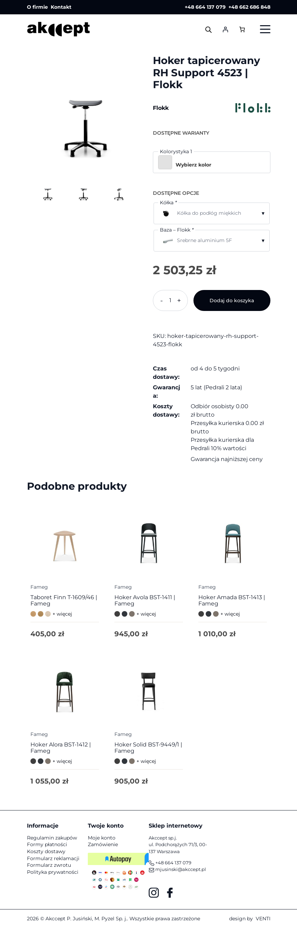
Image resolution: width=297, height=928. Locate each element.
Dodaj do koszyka (232, 300)
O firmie (37, 7)
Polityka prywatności (52, 872)
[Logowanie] (225, 29)
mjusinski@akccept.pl (177, 869)
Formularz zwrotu (49, 865)
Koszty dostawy (46, 851)
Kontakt (61, 7)
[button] (211, 162)
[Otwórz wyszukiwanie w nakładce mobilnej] (208, 29)
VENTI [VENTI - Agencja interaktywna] (263, 918)
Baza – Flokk (176, 229)
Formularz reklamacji (53, 858)
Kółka (168, 202)
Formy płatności (47, 844)
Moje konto (101, 838)
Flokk (161, 108)
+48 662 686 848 (249, 7)
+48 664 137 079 (205, 7)
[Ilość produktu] (170, 300)
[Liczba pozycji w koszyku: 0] (242, 29)
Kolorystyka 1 (176, 151)
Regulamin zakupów (52, 838)
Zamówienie (103, 844)
